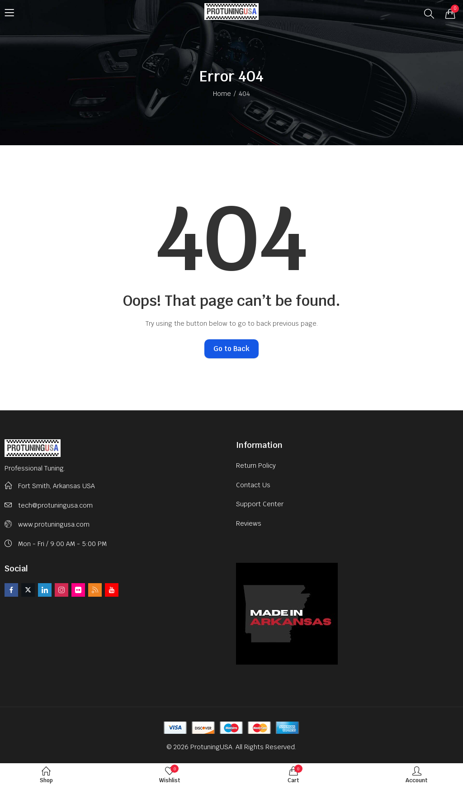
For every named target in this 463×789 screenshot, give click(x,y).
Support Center (259, 504)
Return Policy (256, 465)
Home (222, 94)
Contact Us (253, 485)
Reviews (248, 523)
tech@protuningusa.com (55, 505)
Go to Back (231, 348)
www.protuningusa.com (54, 524)
